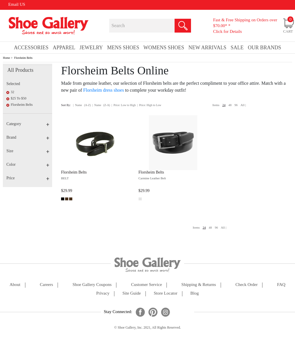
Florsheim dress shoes (103, 90)
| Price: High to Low (149, 105)
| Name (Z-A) (101, 105)
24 (224, 105)
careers (46, 284)
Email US (16, 4)
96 (236, 105)
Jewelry (91, 47)
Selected (13, 84)
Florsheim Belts (23, 57)
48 (230, 105)
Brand (27, 137)
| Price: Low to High (123, 105)
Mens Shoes (123, 47)
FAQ (281, 284)
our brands (264, 47)
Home (6, 57)
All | (243, 105)
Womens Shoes (163, 47)
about (15, 284)
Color (27, 164)
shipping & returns (198, 284)
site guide (131, 293)
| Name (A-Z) (82, 105)
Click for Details (227, 31)
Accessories (31, 47)
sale (237, 47)
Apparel (64, 47)
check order (246, 284)
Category (27, 124)
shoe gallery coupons (92, 284)
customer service (146, 284)
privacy (102, 293)
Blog (194, 293)
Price (27, 178)
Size (27, 151)
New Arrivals (207, 47)
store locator (165, 293)
